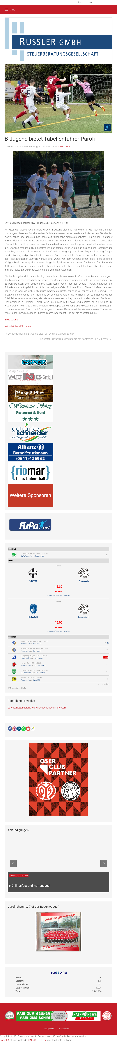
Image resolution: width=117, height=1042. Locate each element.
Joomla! (4, 1040)
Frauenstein (39, 556)
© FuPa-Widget (103, 684)
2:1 (107, 555)
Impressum (60, 707)
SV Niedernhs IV (27, 673)
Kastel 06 (36, 680)
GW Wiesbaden (26, 556)
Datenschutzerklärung (19, 707)
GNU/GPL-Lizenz (37, 1040)
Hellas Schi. (33, 617)
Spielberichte (64, 146)
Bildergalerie (11, 319)
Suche (81, 2)
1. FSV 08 (33, 581)
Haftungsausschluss (43, 707)
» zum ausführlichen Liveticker (58, 596)
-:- (105, 642)
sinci (57, 1029)
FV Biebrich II (26, 658)
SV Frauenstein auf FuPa (17, 688)
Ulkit (72, 1029)
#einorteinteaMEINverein (18, 326)
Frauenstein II (83, 617)
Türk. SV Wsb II (40, 666)
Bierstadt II (37, 644)
